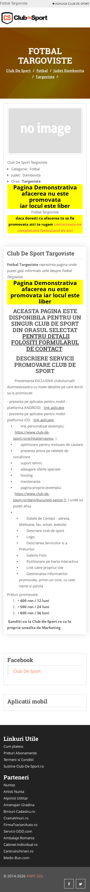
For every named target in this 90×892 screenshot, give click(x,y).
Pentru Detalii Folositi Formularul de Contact (45, 342)
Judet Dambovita (69, 70)
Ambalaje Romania (19, 838)
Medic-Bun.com (16, 858)
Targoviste (45, 76)
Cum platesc (13, 746)
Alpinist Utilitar (16, 798)
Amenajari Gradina (19, 805)
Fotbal (42, 70)
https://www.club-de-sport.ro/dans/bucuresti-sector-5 (39, 496)
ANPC (31, 876)
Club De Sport (18, 70)
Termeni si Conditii (19, 759)
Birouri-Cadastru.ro (19, 811)
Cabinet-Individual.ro (21, 844)
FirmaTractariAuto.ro (20, 824)
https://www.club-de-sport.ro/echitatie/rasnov (33, 435)
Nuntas (9, 785)
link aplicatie (54, 407)
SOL (40, 876)
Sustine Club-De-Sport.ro (24, 766)
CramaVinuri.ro (16, 818)
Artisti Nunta (14, 791)
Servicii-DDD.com (18, 831)
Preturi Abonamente (20, 753)
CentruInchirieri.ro (18, 851)
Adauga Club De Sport (70, 4)
